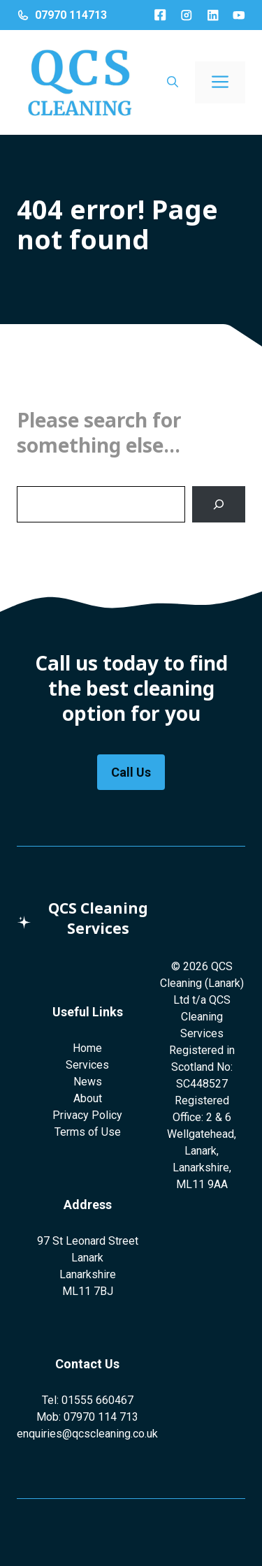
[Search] (218, 504)
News (87, 1081)
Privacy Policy (87, 1115)
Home (87, 1048)
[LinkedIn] (213, 15)
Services (87, 1064)
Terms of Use (87, 1132)
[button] (172, 82)
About (87, 1098)
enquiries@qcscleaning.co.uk (87, 1433)
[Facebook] (160, 14)
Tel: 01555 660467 (87, 1400)
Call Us (131, 772)
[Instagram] (186, 15)
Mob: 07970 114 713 (87, 1417)
